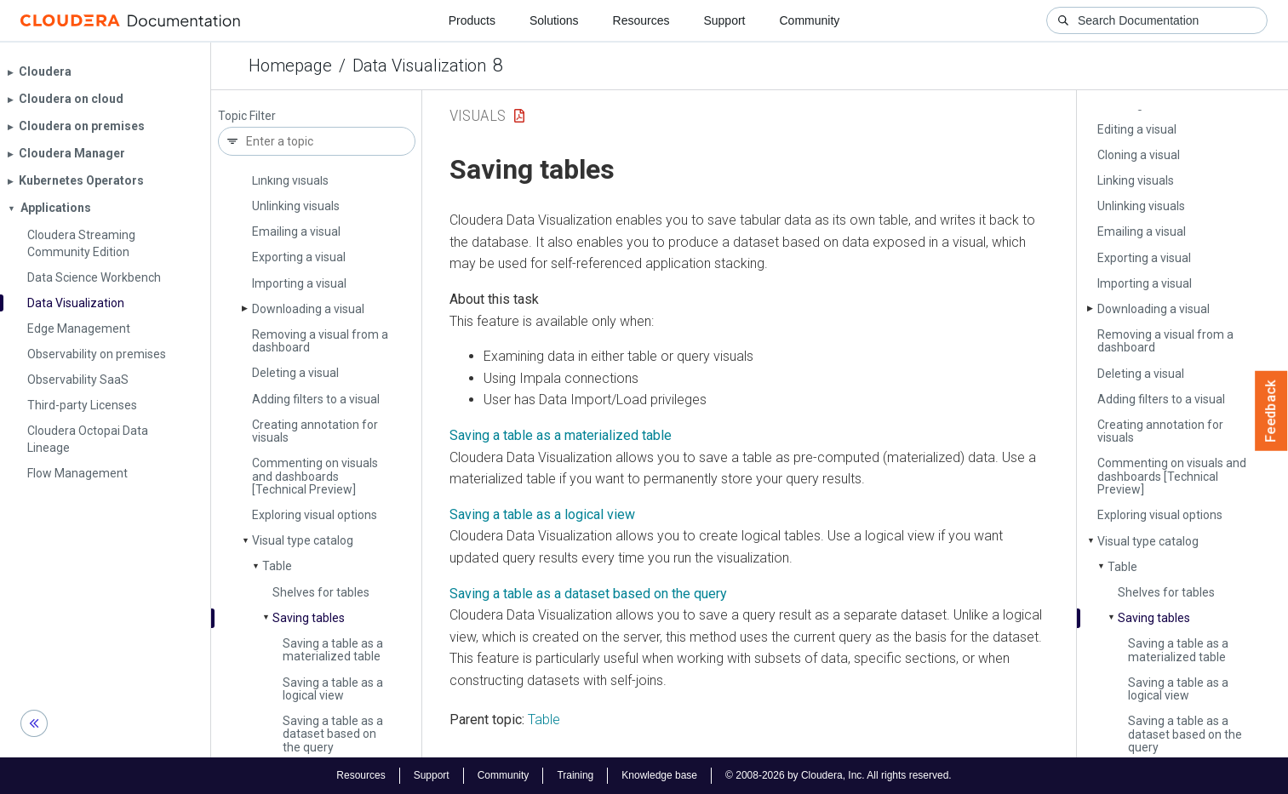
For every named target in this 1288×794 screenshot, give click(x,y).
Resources (641, 20)
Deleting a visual (295, 373)
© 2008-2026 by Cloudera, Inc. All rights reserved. (838, 775)
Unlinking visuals (296, 206)
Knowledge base (659, 775)
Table (277, 566)
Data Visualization (419, 65)
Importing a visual (299, 283)
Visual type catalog (302, 540)
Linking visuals (290, 180)
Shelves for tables (320, 592)
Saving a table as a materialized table (333, 650)
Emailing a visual (296, 231)
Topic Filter (247, 116)
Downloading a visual (308, 309)
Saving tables (308, 618)
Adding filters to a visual (316, 399)
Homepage (290, 65)
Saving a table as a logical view (333, 689)
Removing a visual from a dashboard (320, 341)
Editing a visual (1136, 129)
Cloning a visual (1138, 155)
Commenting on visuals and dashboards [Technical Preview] (315, 476)
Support (724, 20)
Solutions (554, 20)
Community (810, 20)
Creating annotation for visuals (315, 431)
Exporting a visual (299, 257)
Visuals (477, 115)
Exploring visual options (314, 515)
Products (472, 20)
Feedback (1271, 411)
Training (575, 775)
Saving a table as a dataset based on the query (333, 734)
